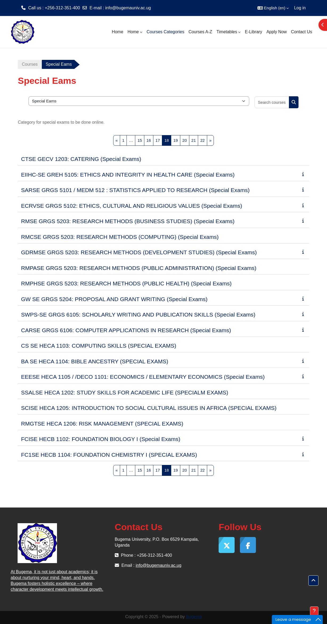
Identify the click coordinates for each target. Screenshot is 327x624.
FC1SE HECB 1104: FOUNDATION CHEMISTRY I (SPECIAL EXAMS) (109, 455)
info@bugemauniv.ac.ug (128, 8)
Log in (300, 8)
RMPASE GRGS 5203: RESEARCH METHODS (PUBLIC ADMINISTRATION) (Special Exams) (138, 268)
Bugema (194, 616)
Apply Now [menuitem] (276, 32)
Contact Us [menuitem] (301, 32)
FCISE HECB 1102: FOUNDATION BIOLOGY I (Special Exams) (100, 439)
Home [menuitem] (117, 32)
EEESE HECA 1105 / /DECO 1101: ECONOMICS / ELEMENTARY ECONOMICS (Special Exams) (143, 377)
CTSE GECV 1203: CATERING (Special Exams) (81, 159)
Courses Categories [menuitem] (165, 32)
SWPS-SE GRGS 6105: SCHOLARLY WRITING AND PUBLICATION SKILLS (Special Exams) (138, 314)
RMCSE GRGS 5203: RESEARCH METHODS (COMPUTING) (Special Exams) (120, 237)
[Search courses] (272, 102)
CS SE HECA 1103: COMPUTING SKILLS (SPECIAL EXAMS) (98, 346)
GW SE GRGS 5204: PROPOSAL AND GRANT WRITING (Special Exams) (114, 299)
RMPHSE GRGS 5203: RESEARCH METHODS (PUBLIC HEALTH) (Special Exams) (126, 283)
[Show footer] (314, 610)
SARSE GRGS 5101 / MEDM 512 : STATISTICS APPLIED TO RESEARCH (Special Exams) (135, 190)
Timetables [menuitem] (226, 32)
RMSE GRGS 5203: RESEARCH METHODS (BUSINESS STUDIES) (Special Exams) (128, 221)
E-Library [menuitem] (253, 32)
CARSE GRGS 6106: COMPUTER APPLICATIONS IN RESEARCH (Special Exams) (126, 330)
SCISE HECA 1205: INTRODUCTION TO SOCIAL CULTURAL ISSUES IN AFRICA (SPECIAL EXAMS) (148, 408)
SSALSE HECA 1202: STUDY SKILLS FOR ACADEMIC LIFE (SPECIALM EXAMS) (124, 392)
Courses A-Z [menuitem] (200, 32)
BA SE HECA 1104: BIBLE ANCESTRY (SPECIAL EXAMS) (94, 361)
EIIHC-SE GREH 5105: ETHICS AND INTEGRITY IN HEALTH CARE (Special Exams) (128, 175)
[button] (273, 8)
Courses (30, 64)
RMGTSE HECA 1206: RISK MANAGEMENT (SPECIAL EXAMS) (102, 424)
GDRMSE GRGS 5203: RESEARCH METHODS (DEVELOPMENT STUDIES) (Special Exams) (139, 252)
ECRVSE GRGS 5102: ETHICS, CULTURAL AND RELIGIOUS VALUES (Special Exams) (131, 206)
